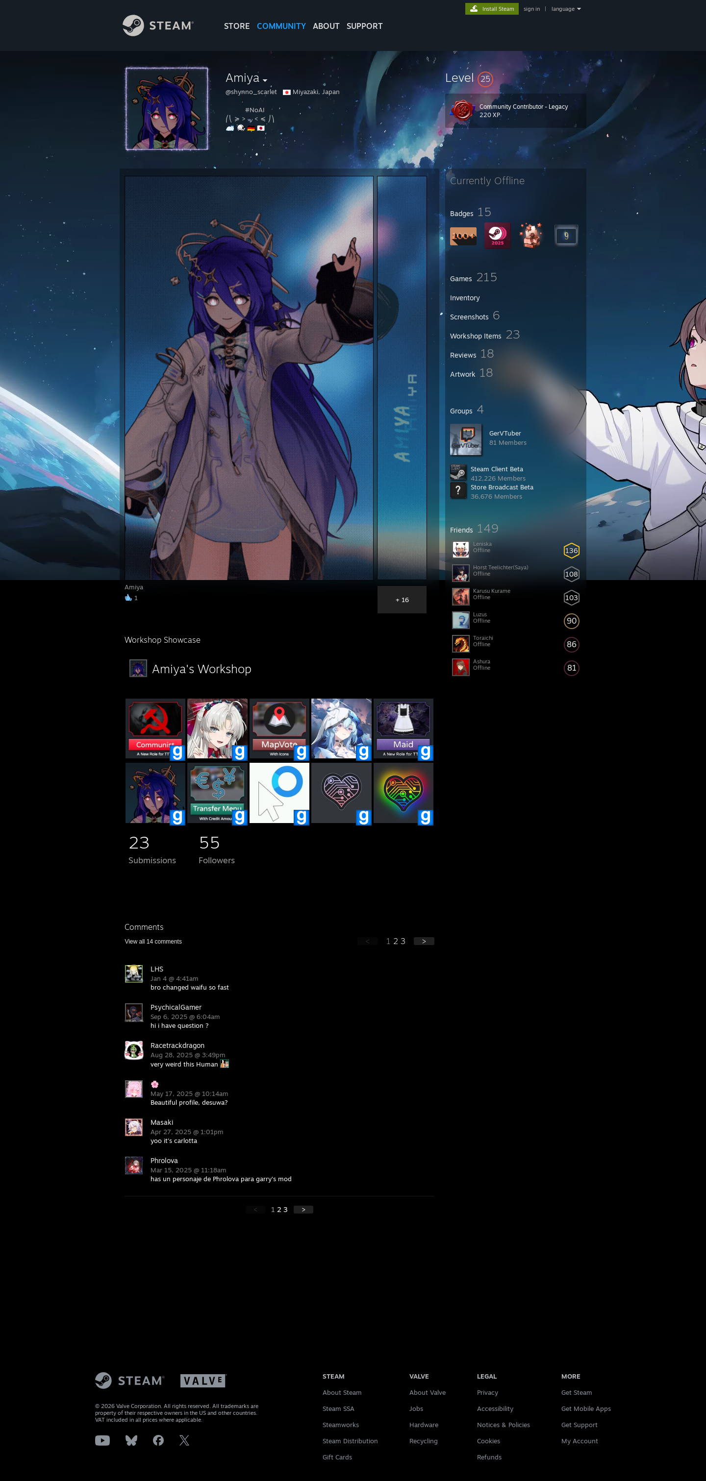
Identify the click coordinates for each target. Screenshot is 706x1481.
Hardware (423, 1425)
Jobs (416, 1408)
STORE (237, 26)
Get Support (579, 1425)
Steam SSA (338, 1408)
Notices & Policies (503, 1425)
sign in (532, 8)
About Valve (427, 1392)
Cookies (488, 1441)
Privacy (487, 1392)
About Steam (342, 1392)
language (563, 8)
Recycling (423, 1441)
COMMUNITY (281, 26)
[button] (515, 77)
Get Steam (576, 1392)
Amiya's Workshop (202, 668)
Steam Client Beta (497, 469)
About (326, 26)
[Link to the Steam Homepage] (158, 33)
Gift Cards (337, 1457)
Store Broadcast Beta (502, 487)
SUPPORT (365, 26)
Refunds (489, 1457)
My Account (579, 1441)
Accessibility (495, 1408)
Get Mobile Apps (586, 1408)
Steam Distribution (350, 1441)
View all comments (153, 941)
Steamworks (341, 1425)
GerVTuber (505, 433)
